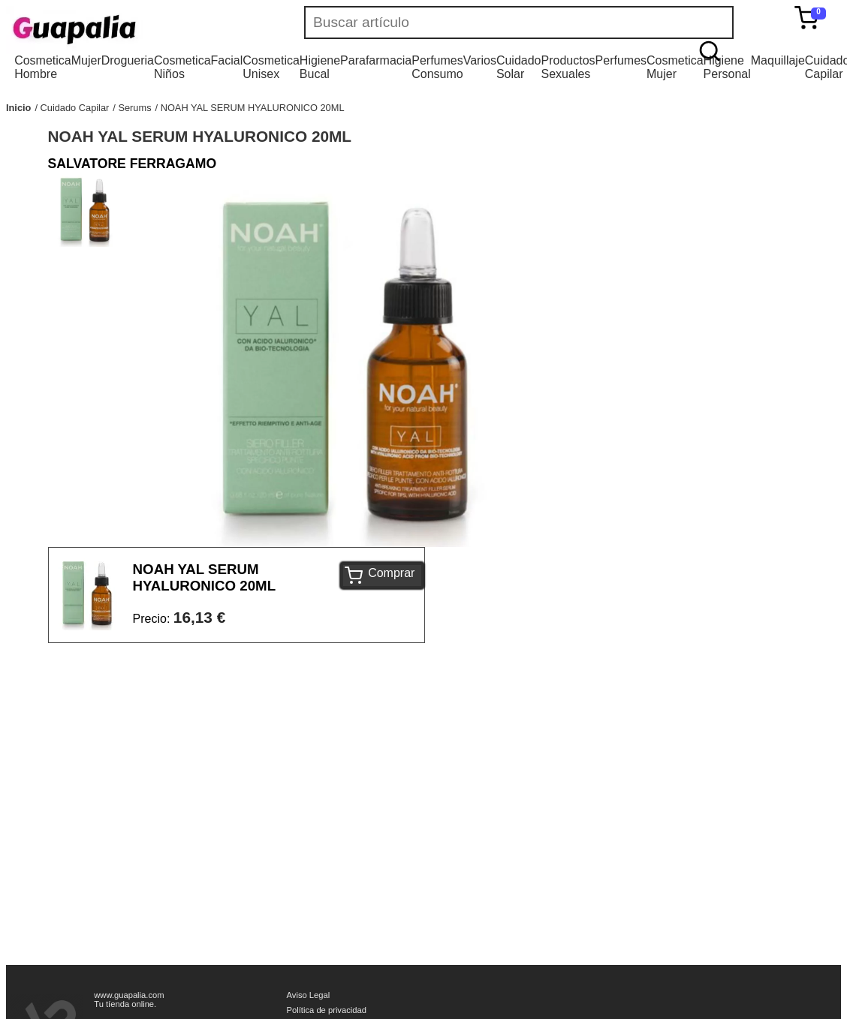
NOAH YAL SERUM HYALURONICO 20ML (253, 107)
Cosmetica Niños (182, 67)
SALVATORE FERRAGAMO (132, 163)
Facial (227, 60)
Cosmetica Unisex (271, 67)
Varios (479, 60)
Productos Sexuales (568, 67)
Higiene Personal (727, 67)
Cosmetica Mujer (675, 67)
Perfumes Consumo (437, 67)
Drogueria (127, 60)
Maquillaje (778, 60)
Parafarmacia (375, 60)
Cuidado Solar (518, 67)
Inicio (18, 107)
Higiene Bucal (320, 67)
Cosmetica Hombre (42, 67)
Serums (134, 107)
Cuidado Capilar (75, 107)
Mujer (86, 60)
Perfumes (621, 60)
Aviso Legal (308, 994)
